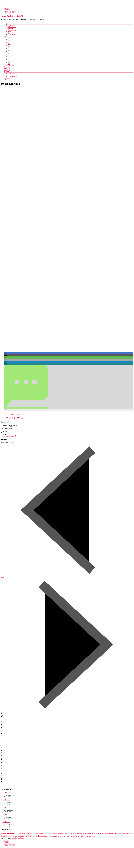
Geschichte (7, 67)
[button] (5, 353)
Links (5, 79)
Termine (6, 71)
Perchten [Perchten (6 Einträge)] (16, 836)
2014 (9, 54)
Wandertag (10, 28)
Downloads (7, 70)
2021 (9, 44)
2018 (9, 48)
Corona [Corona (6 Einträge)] (32, 833)
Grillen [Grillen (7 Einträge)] (53, 833)
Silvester (10, 31)
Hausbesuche (11, 25)
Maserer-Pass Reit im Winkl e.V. (12, 16)
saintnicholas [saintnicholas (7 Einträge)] (42, 836)
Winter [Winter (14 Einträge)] (77, 836)
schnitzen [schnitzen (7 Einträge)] (50, 836)
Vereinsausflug (12, 30)
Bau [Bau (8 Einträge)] (4, 833)
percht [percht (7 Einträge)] (13, 836)
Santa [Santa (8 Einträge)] (46, 836)
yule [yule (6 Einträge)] (94, 836)
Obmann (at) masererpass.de (8, 436)
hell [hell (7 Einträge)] (73, 833)
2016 (9, 51)
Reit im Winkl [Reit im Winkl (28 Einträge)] (32, 836)
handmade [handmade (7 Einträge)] (65, 833)
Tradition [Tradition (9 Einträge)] (54, 836)
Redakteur (3, 414)
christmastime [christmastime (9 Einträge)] (21, 833)
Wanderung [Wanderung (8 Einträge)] (66, 836)
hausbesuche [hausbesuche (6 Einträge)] (70, 833)
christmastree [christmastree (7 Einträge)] (28, 833)
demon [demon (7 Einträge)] (42, 833)
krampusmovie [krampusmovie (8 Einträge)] (121, 833)
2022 (9, 42)
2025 (9, 37)
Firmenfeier (11, 74)
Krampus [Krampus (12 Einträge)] (101, 834)
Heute (2, 577)
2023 (9, 41)
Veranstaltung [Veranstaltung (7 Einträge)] (60, 836)
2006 (22, 414)
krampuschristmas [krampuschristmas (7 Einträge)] (108, 833)
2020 (9, 45)
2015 (9, 53)
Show (9, 33)
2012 (9, 57)
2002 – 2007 (11, 65)
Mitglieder (7, 68)
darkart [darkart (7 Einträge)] (39, 833)
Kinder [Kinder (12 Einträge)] (85, 834)
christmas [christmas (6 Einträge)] (16, 833)
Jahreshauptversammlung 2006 (13, 417)
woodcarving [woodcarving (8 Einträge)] (84, 836)
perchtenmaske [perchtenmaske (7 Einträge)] (21, 836)
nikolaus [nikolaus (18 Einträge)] (7, 836)
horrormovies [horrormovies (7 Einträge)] (80, 833)
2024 (9, 39)
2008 (9, 64)
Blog (5, 23)
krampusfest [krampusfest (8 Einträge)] (115, 833)
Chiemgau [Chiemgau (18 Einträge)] (9, 833)
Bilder (6, 36)
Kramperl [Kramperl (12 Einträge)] (95, 834)
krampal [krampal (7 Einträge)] (90, 833)
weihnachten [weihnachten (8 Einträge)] (72, 836)
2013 (9, 56)
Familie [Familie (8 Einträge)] (49, 833)
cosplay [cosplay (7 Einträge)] (36, 833)
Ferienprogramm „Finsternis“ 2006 (14, 418)
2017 (9, 50)
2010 (9, 61)
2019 (9, 47)
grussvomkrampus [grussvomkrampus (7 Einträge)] (59, 833)
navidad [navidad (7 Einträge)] (2, 836)
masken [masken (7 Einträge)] (130, 833)
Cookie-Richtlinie (9, 12)
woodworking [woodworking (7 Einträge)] (90, 836)
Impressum (7, 9)
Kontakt (6, 8)
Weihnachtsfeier (12, 27)
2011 (9, 59)
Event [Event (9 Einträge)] (46, 833)
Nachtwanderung (12, 34)
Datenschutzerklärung (10, 11)
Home (5, 22)
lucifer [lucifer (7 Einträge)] (127, 833)
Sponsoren (7, 78)
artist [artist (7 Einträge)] (2, 833)
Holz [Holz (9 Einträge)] (76, 833)
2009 (9, 62)
